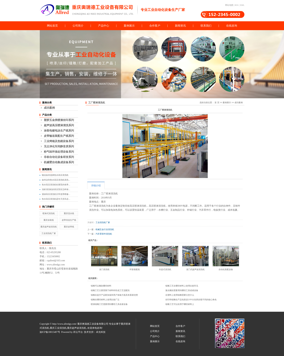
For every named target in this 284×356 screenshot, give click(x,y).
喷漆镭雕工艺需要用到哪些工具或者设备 (109, 304)
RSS (236, 5)
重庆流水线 (69, 213)
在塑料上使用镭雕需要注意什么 (179, 295)
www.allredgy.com (56, 264)
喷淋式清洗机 (48, 213)
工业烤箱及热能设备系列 (59, 141)
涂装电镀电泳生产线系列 (59, 130)
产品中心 (103, 25)
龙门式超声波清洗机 (195, 269)
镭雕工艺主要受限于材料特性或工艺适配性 (110, 290)
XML (242, 5)
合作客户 (154, 25)
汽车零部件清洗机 (104, 234)
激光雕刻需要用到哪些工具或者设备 (181, 290)
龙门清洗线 (104, 269)
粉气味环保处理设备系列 (59, 151)
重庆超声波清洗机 (48, 227)
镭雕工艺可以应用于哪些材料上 (179, 304)
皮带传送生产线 (69, 220)
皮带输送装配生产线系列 (59, 135)
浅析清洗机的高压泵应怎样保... (56, 189)
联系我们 (206, 25)
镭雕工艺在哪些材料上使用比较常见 (181, 286)
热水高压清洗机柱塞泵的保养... (56, 184)
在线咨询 (231, 25)
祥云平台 (78, 332)
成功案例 (49, 107)
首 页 (217, 102)
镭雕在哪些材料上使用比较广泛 (105, 299)
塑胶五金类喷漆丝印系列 (59, 120)
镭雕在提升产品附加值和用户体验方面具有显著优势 (114, 295)
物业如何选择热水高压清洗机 (55, 175)
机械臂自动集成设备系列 (59, 162)
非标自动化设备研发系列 (59, 157)
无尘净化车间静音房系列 (59, 146)
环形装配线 (135, 269)
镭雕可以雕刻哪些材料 (101, 286)
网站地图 (229, 5)
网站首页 (52, 25)
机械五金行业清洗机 (105, 229)
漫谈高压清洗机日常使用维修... (56, 194)
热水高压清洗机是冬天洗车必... (56, 199)
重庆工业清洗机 (58, 328)
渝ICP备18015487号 (50, 332)
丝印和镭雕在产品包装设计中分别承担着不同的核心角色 (191, 299)
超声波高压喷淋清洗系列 (59, 125)
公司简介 (78, 25)
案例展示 (129, 25)
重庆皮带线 (69, 227)
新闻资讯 (180, 25)
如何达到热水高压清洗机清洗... (56, 180)
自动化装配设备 (226, 269)
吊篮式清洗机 (165, 269)
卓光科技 (100, 332)
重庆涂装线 (49, 220)
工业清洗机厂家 (48, 233)
